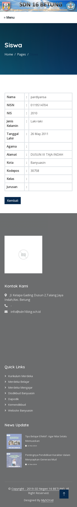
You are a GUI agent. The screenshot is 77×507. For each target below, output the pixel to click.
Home (9, 54)
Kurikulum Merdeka (20, 376)
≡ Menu (9, 17)
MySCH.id (47, 500)
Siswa (34, 54)
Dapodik (13, 399)
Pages (21, 54)
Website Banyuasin (20, 410)
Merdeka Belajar (18, 381)
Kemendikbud (17, 404)
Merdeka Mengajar (20, 387)
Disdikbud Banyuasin (21, 393)
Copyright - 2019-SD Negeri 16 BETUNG (38, 488)
